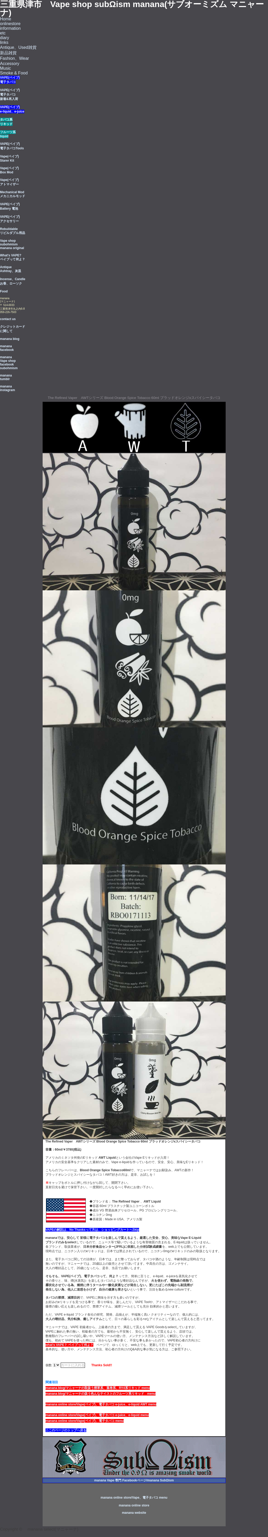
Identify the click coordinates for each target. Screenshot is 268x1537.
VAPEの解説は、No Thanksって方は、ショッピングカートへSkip (92, 1230)
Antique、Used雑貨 (18, 47)
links (4, 42)
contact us (8, 319)
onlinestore (10, 23)
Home (5, 19)
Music (5, 68)
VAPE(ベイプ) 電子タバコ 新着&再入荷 (10, 94)
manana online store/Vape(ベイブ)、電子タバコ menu (84, 1421)
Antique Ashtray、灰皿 (10, 269)
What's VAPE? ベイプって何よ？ (12, 257)
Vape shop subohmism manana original (12, 244)
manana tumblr (6, 377)
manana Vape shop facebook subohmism (9, 362)
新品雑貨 (8, 53)
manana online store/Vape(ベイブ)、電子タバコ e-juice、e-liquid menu (97, 1415)
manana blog (9, 339)
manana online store (134, 1505)
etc (2, 33)
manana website (134, 1513)
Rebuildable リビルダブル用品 (12, 231)
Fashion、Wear (14, 58)
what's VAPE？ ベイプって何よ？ (69, 1345)
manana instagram (7, 388)
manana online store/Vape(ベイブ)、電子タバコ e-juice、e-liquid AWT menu (101, 1404)
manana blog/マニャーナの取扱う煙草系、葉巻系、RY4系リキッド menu (97, 1388)
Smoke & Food (14, 73)
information (10, 28)
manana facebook (7, 348)
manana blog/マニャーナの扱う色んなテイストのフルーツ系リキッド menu (100, 1393)
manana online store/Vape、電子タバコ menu (134, 1497)
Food (4, 291)
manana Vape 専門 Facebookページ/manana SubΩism (134, 1480)
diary (4, 38)
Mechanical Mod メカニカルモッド (12, 194)
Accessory (9, 63)
